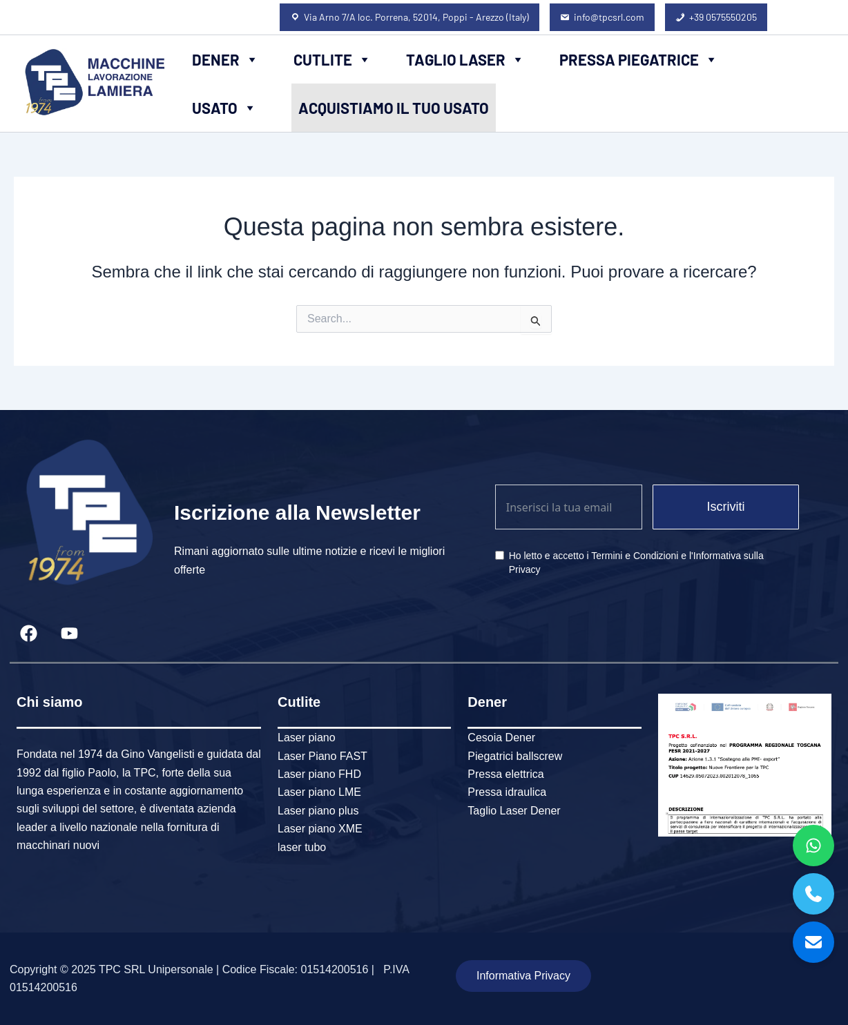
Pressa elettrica (505, 774)
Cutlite (332, 59)
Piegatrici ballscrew (515, 756)
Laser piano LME (319, 792)
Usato (224, 108)
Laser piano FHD (319, 774)
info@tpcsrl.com (609, 17)
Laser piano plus (318, 811)
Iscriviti (725, 507)
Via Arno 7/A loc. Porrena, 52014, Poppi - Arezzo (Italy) (416, 17)
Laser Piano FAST (322, 756)
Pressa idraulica (507, 792)
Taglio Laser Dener (514, 811)
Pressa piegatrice (638, 59)
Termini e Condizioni (634, 555)
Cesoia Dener (501, 737)
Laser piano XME (320, 828)
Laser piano (307, 737)
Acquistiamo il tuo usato (393, 108)
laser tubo (302, 847)
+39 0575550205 (723, 17)
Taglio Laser (465, 59)
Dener (225, 59)
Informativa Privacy (523, 976)
